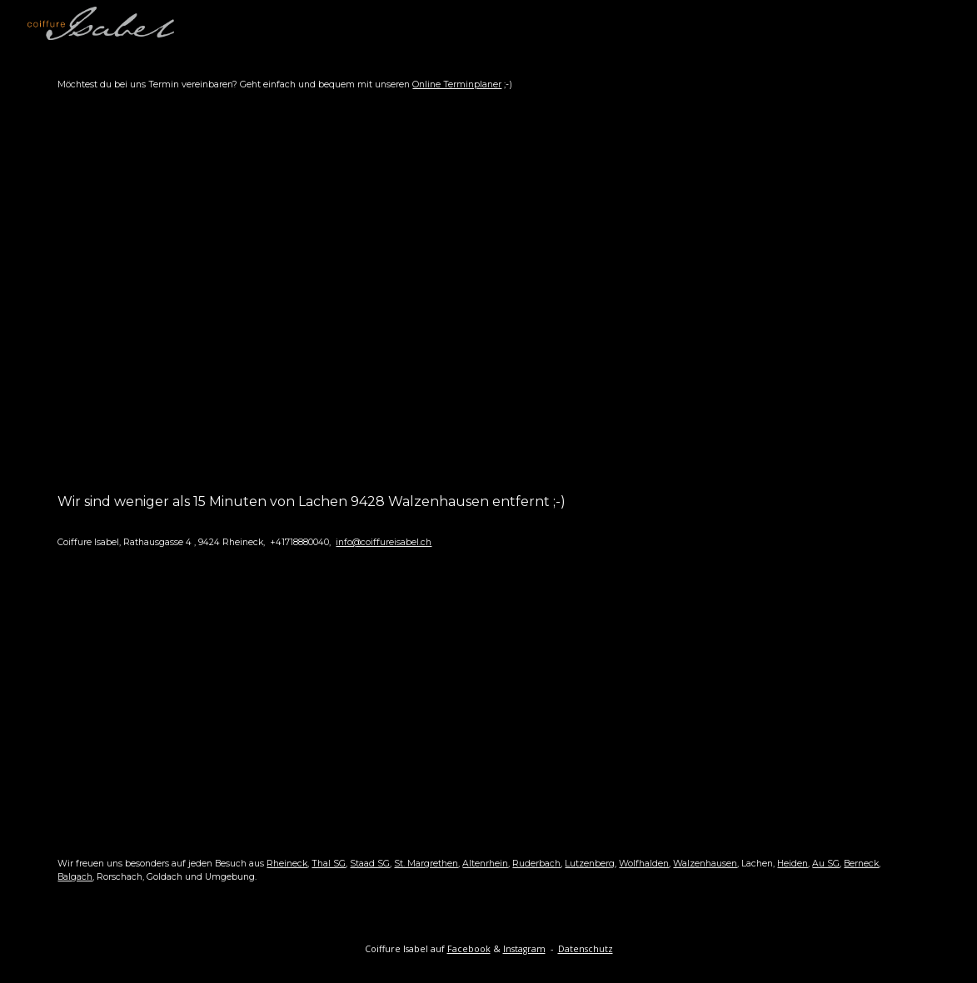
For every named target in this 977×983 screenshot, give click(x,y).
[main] (488, 85)
